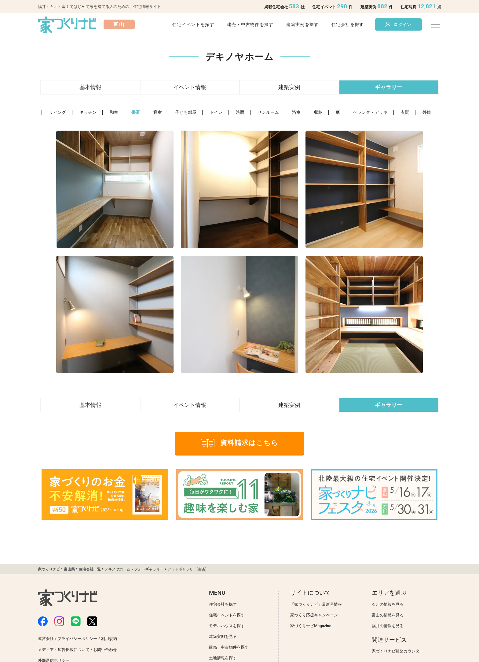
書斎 (135, 112)
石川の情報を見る (388, 604)
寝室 (157, 112)
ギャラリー (388, 87)
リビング (57, 112)
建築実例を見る (223, 636)
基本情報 (90, 87)
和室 (114, 112)
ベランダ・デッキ (370, 112)
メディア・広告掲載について (64, 649)
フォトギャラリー (148, 569)
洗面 (240, 112)
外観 (426, 112)
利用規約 (109, 638)
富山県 (69, 569)
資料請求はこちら (239, 443)
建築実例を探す (302, 24)
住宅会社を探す (347, 24)
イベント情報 (189, 87)
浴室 (296, 112)
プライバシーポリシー (77, 638)
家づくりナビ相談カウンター (397, 651)
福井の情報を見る (388, 625)
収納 (318, 112)
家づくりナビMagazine (310, 625)
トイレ (216, 112)
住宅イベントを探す (193, 24)
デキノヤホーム (117, 569)
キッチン (88, 112)
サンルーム (268, 112)
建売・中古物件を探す (250, 24)
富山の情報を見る (388, 615)
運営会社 (46, 638)
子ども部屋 (185, 112)
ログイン (398, 24)
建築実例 (289, 87)
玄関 (405, 112)
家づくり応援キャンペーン (314, 615)
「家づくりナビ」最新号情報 (316, 604)
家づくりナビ (49, 569)
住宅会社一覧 (90, 569)
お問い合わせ (105, 649)
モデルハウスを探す (227, 625)
